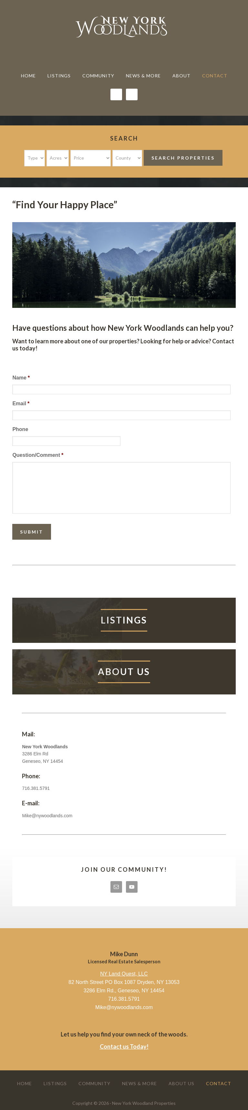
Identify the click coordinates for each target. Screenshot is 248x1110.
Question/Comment (37, 455)
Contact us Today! (124, 1046)
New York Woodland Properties (124, 26)
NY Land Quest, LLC (124, 974)
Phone (20, 429)
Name (21, 377)
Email (20, 403)
